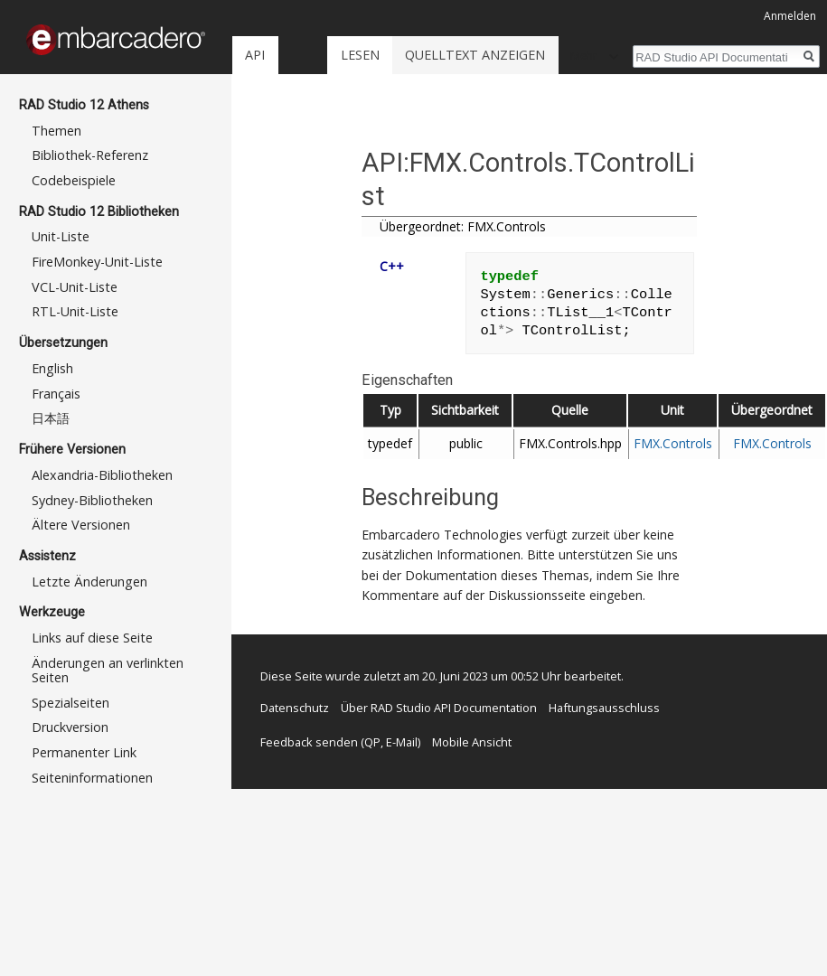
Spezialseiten (70, 702)
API (255, 54)
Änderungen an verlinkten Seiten (107, 670)
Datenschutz (294, 707)
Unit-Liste (60, 236)
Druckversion (70, 727)
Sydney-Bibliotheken (92, 500)
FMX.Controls (673, 443)
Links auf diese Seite (92, 637)
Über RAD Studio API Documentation (439, 707)
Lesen (360, 54)
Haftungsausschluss (604, 707)
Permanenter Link (84, 752)
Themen (56, 130)
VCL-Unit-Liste (74, 287)
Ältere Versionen (81, 524)
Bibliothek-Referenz (90, 155)
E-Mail (402, 742)
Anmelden (790, 15)
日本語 (51, 418)
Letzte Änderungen (89, 581)
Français (56, 393)
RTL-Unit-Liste (75, 311)
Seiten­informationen (92, 777)
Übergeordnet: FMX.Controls (463, 226)
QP (372, 742)
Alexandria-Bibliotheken (102, 474)
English (52, 368)
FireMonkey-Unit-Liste (97, 261)
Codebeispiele (74, 180)
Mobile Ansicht (472, 742)
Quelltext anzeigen (475, 54)
